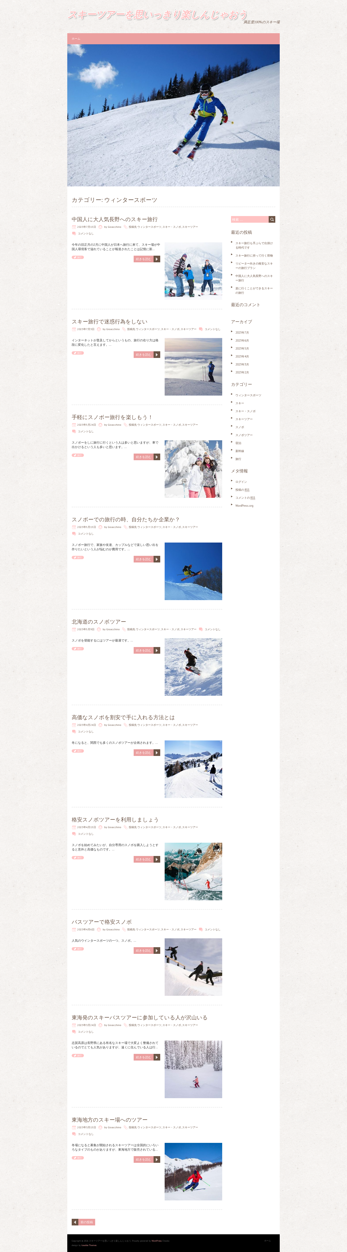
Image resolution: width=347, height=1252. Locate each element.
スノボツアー (244, 435)
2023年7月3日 (85, 329)
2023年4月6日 (85, 929)
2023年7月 (242, 332)
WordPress (157, 1240)
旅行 (79, 257)
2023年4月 (242, 356)
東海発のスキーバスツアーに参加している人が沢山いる (140, 1017)
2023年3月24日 (86, 1025)
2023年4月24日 (86, 724)
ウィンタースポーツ (149, 226)
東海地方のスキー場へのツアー (110, 1119)
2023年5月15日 (86, 527)
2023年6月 (242, 340)
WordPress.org (244, 506)
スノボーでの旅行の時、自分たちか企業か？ (126, 519)
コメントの (245, 498)
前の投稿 (87, 1222)
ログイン (241, 482)
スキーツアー (190, 226)
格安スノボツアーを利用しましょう (115, 819)
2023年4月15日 (86, 827)
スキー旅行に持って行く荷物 (254, 255)
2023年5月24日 (86, 424)
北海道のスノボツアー (99, 621)
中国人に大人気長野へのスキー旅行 (115, 219)
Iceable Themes (88, 1245)
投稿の (242, 490)
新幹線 (239, 451)
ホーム (76, 39)
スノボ (239, 427)
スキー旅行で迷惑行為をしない (110, 321)
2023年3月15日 (86, 1127)
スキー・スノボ (171, 226)
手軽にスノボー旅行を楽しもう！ (112, 417)
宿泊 (238, 443)
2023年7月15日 (86, 226)
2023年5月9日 (85, 629)
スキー (239, 403)
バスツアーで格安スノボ (102, 921)
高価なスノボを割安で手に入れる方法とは (123, 717)
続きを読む (143, 259)
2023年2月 (242, 372)
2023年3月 (242, 364)
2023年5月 (242, 348)
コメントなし (86, 233)
